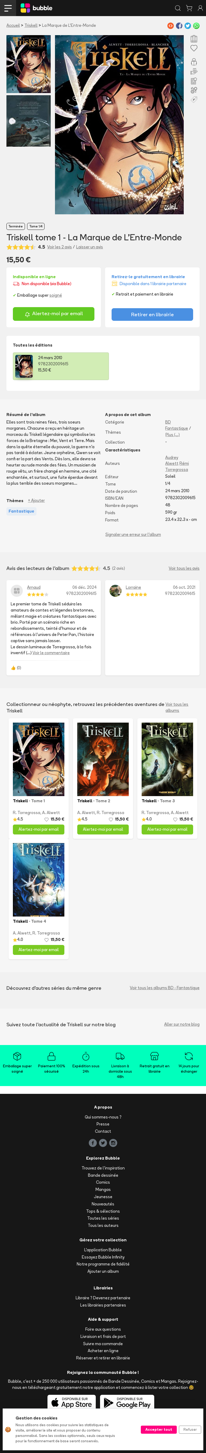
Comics (103, 1182)
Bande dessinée (103, 1175)
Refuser (190, 1429)
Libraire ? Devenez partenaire (103, 1297)
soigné (55, 295)
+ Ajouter (36, 500)
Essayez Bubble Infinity (103, 1257)
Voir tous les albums (176, 707)
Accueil (13, 25)
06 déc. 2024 (84, 587)
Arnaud (34, 587)
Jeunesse (103, 1196)
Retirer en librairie (152, 314)
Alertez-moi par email (54, 314)
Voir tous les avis (184, 568)
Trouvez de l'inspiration (103, 1168)
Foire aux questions (103, 1329)
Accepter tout (158, 1429)
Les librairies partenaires (103, 1305)
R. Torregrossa (26, 812)
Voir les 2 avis (59, 246)
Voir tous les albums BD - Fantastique (165, 987)
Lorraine (133, 587)
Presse (103, 1124)
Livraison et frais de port (103, 1336)
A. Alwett (51, 812)
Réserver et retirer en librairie (103, 1357)
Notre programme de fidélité (103, 1264)
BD (168, 422)
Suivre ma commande (103, 1343)
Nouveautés (103, 1203)
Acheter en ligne (103, 1350)
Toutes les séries (103, 1218)
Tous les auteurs (103, 1225)
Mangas (103, 1189)
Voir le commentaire (51, 652)
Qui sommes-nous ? (103, 1117)
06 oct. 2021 (184, 587)
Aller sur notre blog (182, 1024)
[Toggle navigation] (8, 8)
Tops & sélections (103, 1211)
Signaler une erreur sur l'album (133, 534)
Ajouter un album (103, 1271)
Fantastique (176, 428)
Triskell (31, 25)
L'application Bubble (103, 1249)
